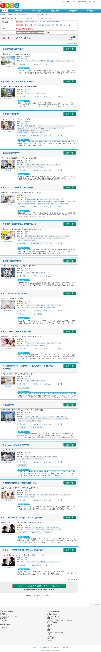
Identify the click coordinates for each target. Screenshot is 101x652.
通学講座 (5, 620)
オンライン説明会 (36, 314)
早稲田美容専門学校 (11, 153)
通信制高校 (91, 11)
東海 (48, 25)
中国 (57, 25)
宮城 (58, 616)
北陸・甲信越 (42, 25)
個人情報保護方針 (45, 647)
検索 (48, 32)
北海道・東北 (28, 25)
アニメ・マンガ (70, 201)
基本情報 (23, 64)
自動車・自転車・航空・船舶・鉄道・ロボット (31, 132)
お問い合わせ (66, 647)
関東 (35, 25)
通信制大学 (73, 11)
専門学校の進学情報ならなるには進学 (11, 14)
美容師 (43, 61)
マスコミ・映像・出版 (58, 201)
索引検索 (56, 647)
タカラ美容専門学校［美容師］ (16, 293)
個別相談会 (22, 465)
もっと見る (68, 73)
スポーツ (39, 126)
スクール (27, 525)
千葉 (33, 527)
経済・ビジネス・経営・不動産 (40, 130)
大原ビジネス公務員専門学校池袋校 (18, 188)
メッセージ (22, 427)
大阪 (26, 454)
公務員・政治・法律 (23, 130)
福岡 (57, 527)
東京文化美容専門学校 (12, 261)
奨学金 (48, 64)
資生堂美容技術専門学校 (13, 49)
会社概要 (33, 647)
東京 (26, 59)
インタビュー (35, 64)
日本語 (74, 1)
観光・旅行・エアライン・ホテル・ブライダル (60, 61)
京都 (48, 527)
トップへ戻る (95, 605)
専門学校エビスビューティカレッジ (18, 82)
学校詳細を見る (8, 66)
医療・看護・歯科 (30, 126)
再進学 (39, 421)
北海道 (27, 527)
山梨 (51, 624)
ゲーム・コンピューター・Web (55, 128)
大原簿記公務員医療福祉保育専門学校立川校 (21, 224)
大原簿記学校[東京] (11, 114)
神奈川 (41, 527)
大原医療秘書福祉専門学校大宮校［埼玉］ (21, 483)
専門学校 (18, 11)
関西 (53, 25)
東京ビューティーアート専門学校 (17, 332)
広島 (51, 636)
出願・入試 (47, 96)
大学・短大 (36, 11)
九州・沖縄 (67, 25)
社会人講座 (54, 11)
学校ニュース (23, 314)
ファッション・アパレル (67, 126)
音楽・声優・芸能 (62, 416)
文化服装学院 (8, 405)
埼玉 (26, 492)
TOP (5, 11)
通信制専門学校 (50, 307)
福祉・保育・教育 (42, 199)
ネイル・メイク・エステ (32, 14)
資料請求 (70, 49)
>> (45, 598)
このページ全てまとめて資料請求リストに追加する (39, 586)
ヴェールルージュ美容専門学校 (16, 445)
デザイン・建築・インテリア (42, 201)
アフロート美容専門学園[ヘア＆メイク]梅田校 (22, 518)
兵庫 (54, 527)
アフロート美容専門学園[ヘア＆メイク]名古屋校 (23, 550)
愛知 (44, 527)
